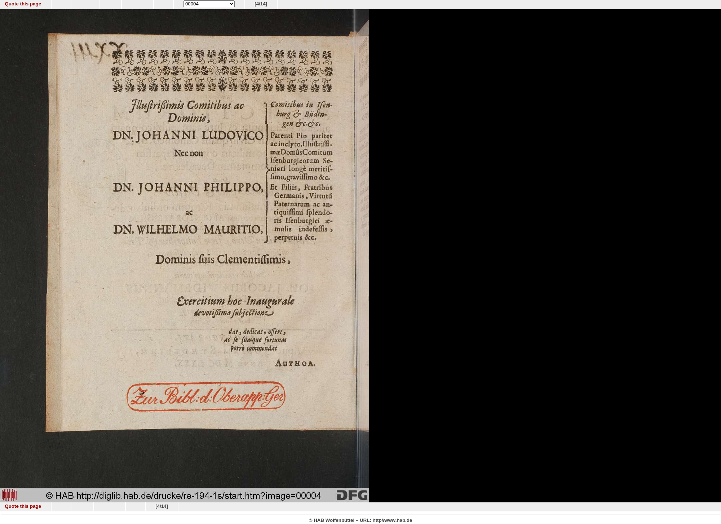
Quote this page (23, 3)
